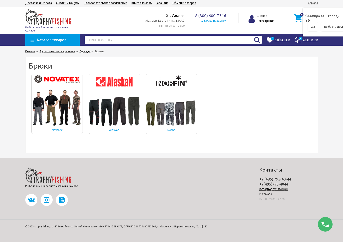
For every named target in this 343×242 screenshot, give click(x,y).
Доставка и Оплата (38, 3)
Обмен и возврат (184, 3)
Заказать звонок (215, 20)
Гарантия (162, 3)
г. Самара (177, 16)
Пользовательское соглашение (105, 3)
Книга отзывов (141, 3)
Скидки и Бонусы (67, 3)
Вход (264, 16)
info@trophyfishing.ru (273, 189)
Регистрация (265, 21)
